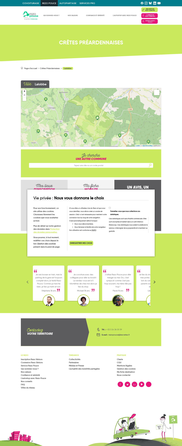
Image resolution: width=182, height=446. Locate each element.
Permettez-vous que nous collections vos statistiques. (125, 212)
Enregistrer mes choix (81, 243)
